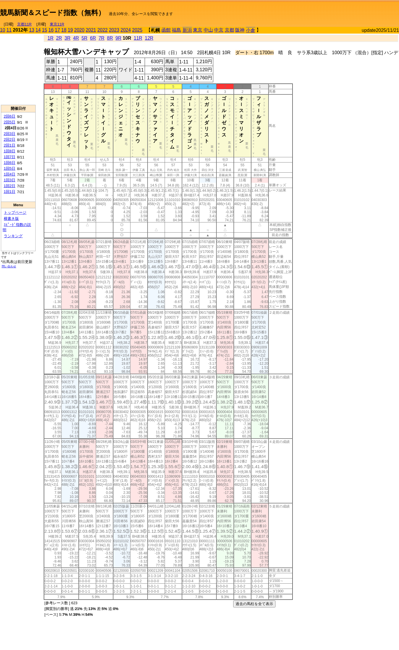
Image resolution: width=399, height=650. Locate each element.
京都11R (24, 24)
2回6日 (9, 116)
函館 (166, 30)
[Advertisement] (331, 10)
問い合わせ (9, 266)
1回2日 (9, 186)
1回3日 (9, 180)
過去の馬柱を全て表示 (254, 604)
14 (38, 30)
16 (51, 30)
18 (64, 30)
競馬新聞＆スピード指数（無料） (52, 13)
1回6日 (9, 162)
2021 (91, 30)
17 (57, 30)
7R (101, 38)
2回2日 (9, 139)
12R (149, 38)
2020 (79, 30)
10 (2, 30)
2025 (137, 30)
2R (59, 38)
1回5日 (9, 168)
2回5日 (9, 122)
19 (70, 30)
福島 (176, 30)
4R (76, 38)
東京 (197, 30)
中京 (218, 30)
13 (31, 30)
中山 (208, 30)
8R (110, 38)
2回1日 (9, 145)
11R (138, 38)
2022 (102, 30)
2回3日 (9, 134)
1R (50, 38)
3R (67, 38)
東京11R (57, 24)
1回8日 (9, 151)
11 (9, 30)
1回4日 (9, 174)
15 (44, 30)
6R (93, 38)
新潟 (187, 30)
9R (118, 38)
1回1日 (9, 191)
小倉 (250, 30)
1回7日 (9, 157)
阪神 (239, 30)
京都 (229, 30)
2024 (125, 30)
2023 (114, 30)
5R (84, 38)
